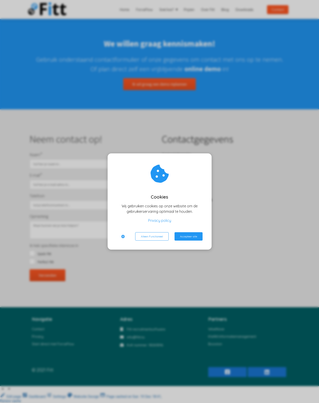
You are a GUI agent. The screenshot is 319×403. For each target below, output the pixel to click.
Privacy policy (159, 220)
